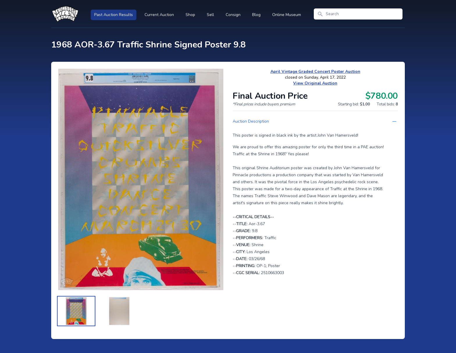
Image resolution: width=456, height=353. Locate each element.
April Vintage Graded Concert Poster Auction (315, 71)
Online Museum (286, 14)
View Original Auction (315, 83)
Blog (256, 14)
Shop (190, 14)
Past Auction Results (113, 14)
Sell (210, 14)
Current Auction (159, 14)
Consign (233, 14)
